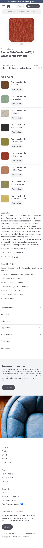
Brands (5, 455)
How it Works (7, 474)
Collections (6, 462)
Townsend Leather (7, 49)
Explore (33, 2)
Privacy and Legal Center (12, 497)
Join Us (7, 527)
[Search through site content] (22, 11)
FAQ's (4, 493)
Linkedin (25, 537)
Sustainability (7, 478)
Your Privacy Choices (12, 504)
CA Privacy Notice (9, 500)
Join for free (33, 6)
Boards (5, 459)
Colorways (7, 77)
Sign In (21, 6)
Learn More (8, 387)
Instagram (6, 537)
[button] (3, 6)
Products (5, 451)
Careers (5, 481)
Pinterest (16, 537)
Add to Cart (17, 175)
